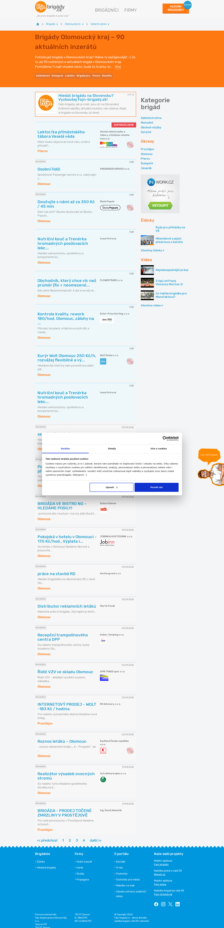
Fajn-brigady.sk (163, 890)
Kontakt (120, 857)
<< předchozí (47, 836)
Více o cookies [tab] (158, 448)
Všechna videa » (152, 301)
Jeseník (146, 164)
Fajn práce (160, 880)
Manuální (147, 118)
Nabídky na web (125, 881)
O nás (119, 863)
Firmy (130, 10)
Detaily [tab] (112, 448)
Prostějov (147, 145)
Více (118, 64)
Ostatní (146, 127)
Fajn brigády (161, 860)
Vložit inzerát (84, 857)
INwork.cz (159, 870)
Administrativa (151, 113)
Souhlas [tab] (65, 448)
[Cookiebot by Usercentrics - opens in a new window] (165, 438)
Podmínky (122, 869)
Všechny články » (152, 246)
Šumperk (147, 159)
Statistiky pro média (128, 875)
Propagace (83, 875)
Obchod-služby (151, 123)
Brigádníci (107, 10)
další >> (96, 836)
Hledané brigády (46, 863)
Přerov (145, 154)
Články (41, 857)
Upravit (112, 487)
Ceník (80, 863)
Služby (80, 869)
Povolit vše (156, 487)
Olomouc (147, 149)
